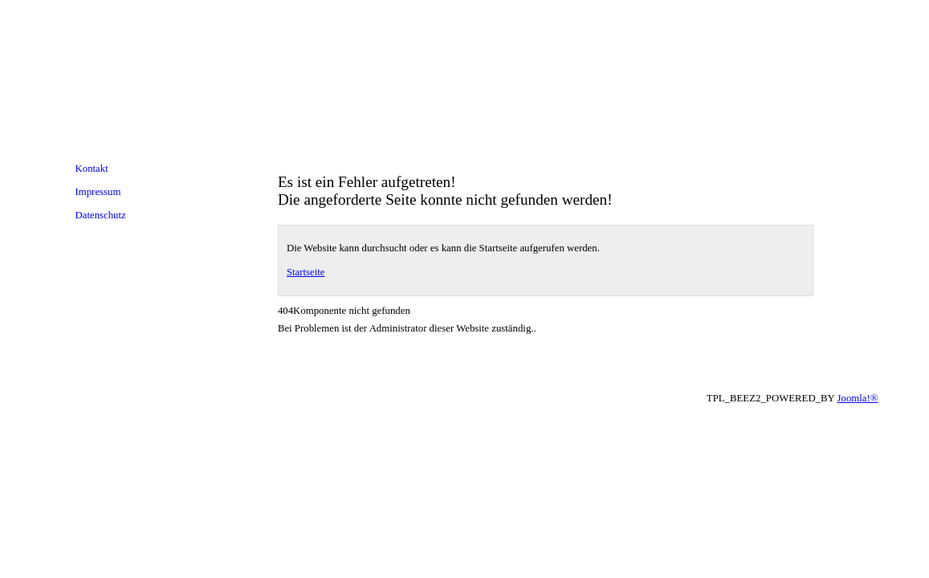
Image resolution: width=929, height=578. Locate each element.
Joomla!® (857, 398)
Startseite (306, 272)
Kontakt (91, 168)
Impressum (98, 191)
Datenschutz (100, 215)
